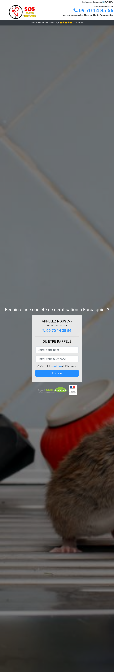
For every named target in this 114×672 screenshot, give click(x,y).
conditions (57, 366)
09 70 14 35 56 (93, 11)
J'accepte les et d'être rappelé (58, 366)
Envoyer (57, 373)
